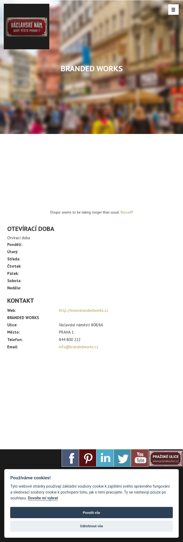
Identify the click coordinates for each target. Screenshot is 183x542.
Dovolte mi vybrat (43, 498)
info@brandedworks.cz (78, 346)
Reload (126, 212)
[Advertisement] (91, 397)
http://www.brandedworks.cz (83, 310)
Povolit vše (91, 513)
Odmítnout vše (91, 526)
